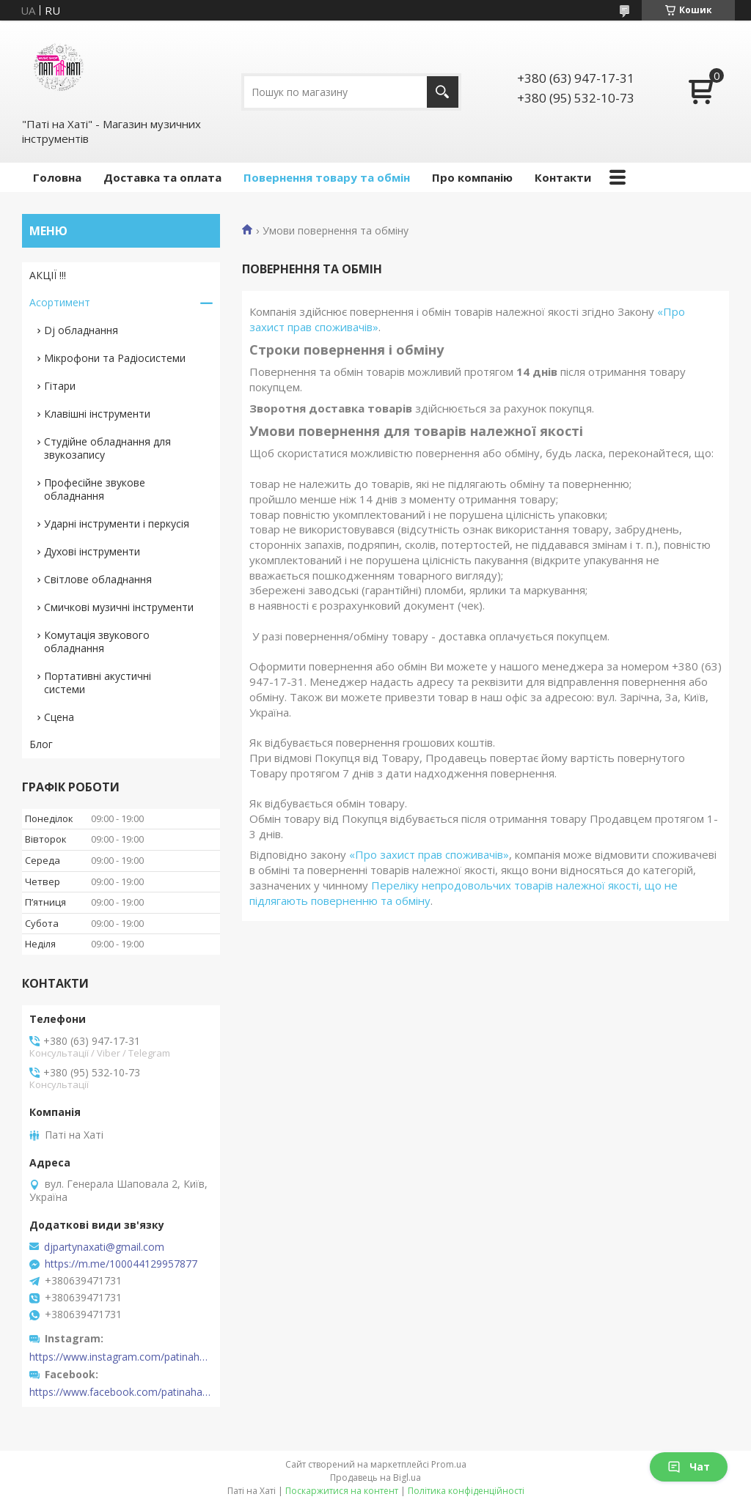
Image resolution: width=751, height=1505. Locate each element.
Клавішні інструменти (97, 414)
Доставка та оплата (162, 177)
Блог (41, 744)
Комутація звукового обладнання (97, 641)
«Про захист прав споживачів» (429, 854)
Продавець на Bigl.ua (375, 1477)
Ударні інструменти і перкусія (116, 523)
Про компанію (472, 177)
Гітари (60, 386)
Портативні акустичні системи (97, 682)
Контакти (563, 177)
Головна (57, 177)
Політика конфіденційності (466, 1490)
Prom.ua (448, 1464)
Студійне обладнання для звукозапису (107, 448)
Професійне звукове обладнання (94, 489)
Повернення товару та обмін (326, 177)
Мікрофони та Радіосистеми (115, 358)
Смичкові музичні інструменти (119, 607)
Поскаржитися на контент (341, 1490)
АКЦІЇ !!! (47, 275)
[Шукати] (442, 92)
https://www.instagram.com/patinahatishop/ (121, 1357)
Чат (688, 1466)
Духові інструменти (92, 551)
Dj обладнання (81, 330)
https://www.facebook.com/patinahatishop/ (121, 1392)
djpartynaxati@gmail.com (104, 1247)
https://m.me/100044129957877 (121, 1264)
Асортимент (59, 302)
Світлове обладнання (98, 579)
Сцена (59, 717)
